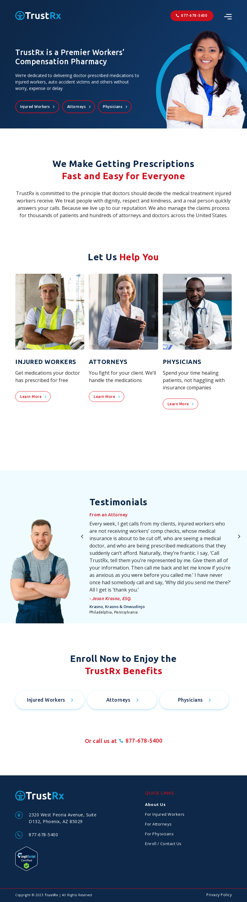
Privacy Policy (219, 894)
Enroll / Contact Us (163, 843)
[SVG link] (228, 16)
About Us (155, 804)
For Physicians (159, 834)
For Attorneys (158, 824)
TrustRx (51, 895)
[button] (82, 536)
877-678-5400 (43, 834)
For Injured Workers (165, 814)
